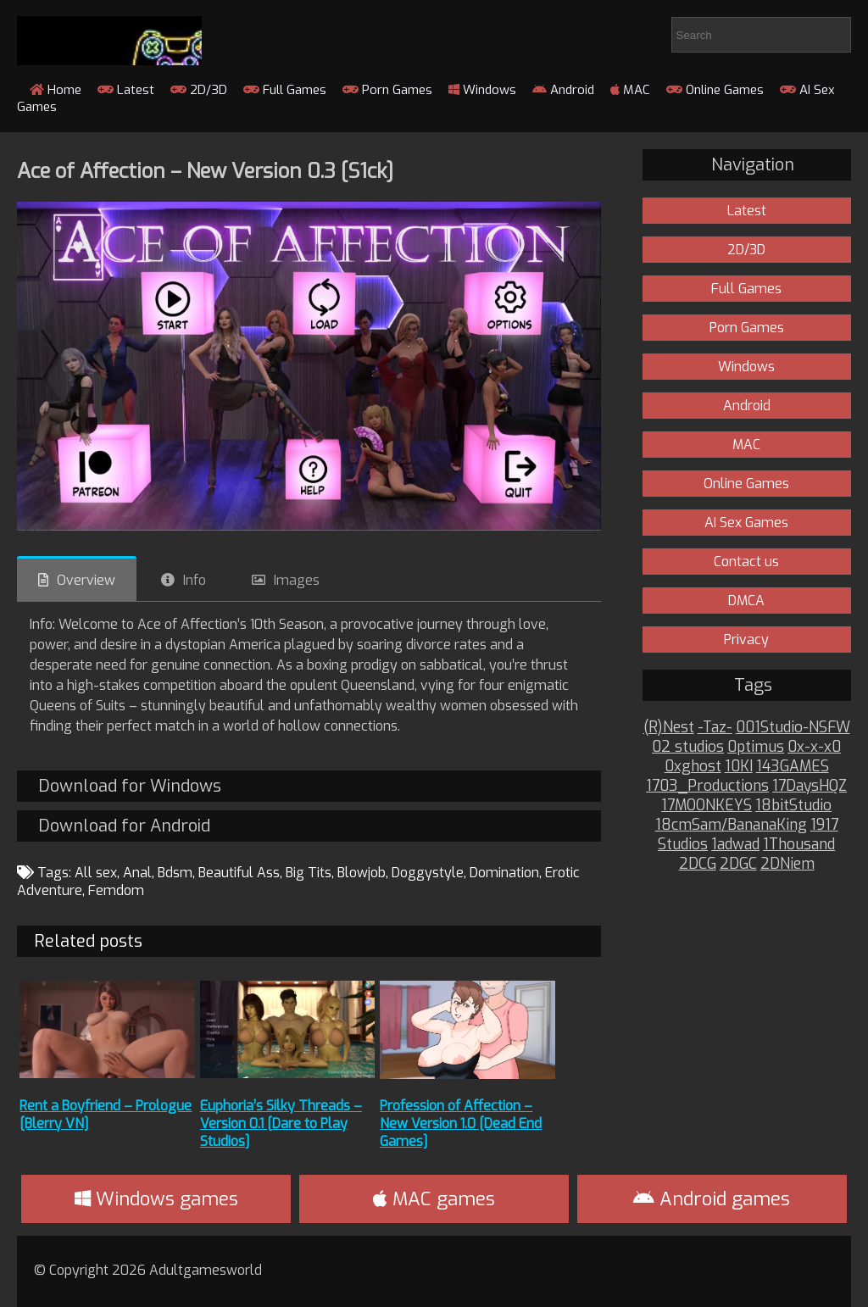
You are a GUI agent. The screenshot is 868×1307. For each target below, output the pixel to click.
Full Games (284, 89)
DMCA (746, 600)
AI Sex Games (746, 522)
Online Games (715, 89)
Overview (86, 580)
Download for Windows (129, 786)
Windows (482, 89)
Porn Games (387, 89)
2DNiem (787, 864)
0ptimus (755, 747)
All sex (96, 873)
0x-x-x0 (814, 747)
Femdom (116, 890)
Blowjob (361, 873)
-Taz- (715, 727)
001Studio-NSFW (793, 727)
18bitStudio (793, 805)
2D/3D (198, 89)
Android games (711, 1199)
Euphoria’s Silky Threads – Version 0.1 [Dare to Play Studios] (281, 1123)
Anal (137, 873)
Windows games (156, 1199)
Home (55, 89)
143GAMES (792, 766)
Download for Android (124, 826)
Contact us (746, 561)
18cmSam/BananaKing (731, 825)
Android (563, 89)
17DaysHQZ (809, 786)
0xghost (693, 766)
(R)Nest (668, 727)
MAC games (434, 1199)
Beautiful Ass (239, 873)
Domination (504, 873)
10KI (739, 766)
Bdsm (175, 873)
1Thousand (799, 844)
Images (297, 580)
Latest (125, 89)
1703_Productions (707, 786)
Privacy (746, 639)
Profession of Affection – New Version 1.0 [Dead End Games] (461, 1123)
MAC (630, 89)
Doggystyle (428, 873)
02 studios (688, 747)
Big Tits (308, 873)
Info (194, 580)
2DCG (697, 864)
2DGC (738, 864)
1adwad (735, 844)
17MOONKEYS (706, 805)
